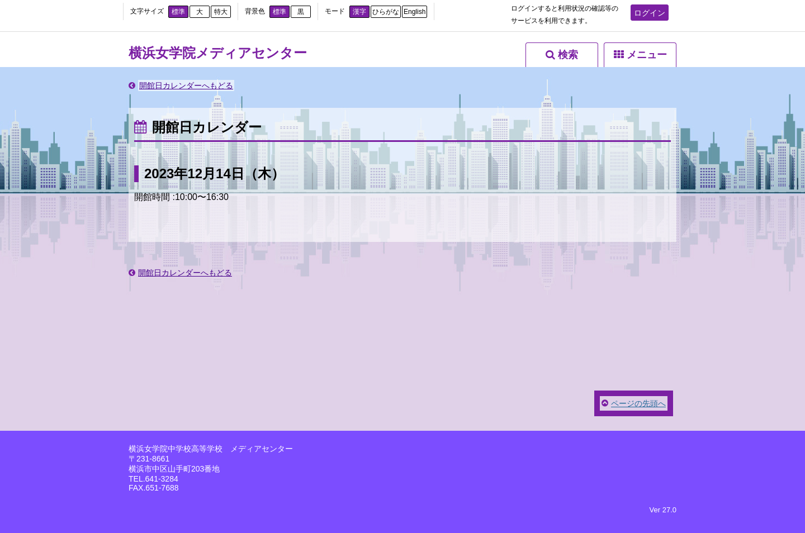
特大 (221, 12)
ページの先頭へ (638, 403)
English (414, 12)
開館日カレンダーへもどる (186, 85)
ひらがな (385, 12)
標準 (178, 12)
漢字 (359, 12)
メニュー (647, 54)
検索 (568, 54)
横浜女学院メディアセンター (218, 52)
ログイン (649, 12)
